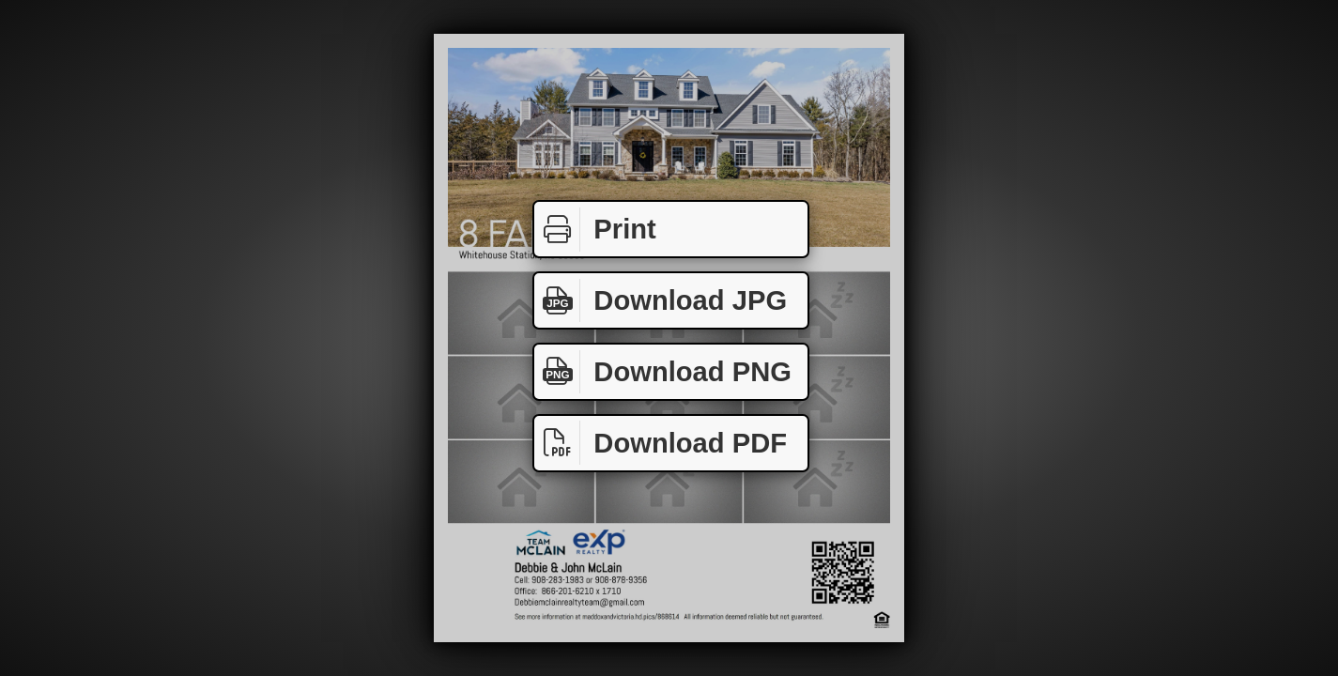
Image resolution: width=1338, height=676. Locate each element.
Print (595, 229)
